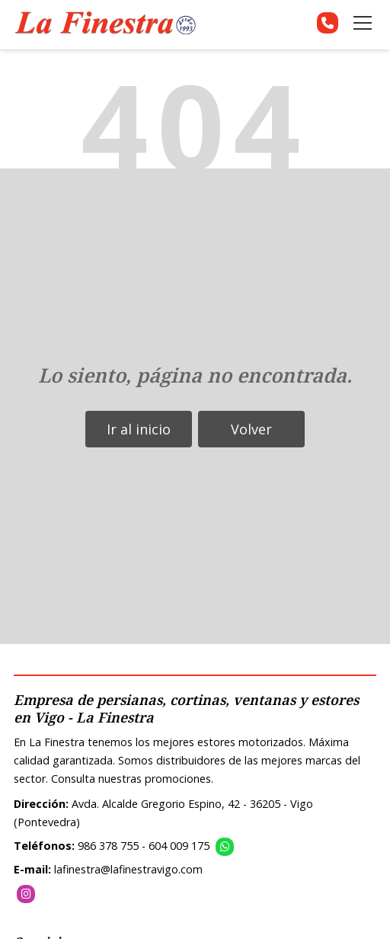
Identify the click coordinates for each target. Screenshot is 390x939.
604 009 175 (179, 845)
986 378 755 (108, 845)
